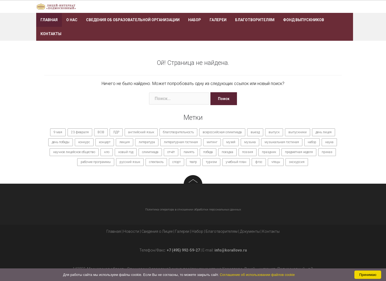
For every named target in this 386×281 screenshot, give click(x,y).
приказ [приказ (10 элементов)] (327, 152)
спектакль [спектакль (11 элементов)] (156, 162)
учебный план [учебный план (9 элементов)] (236, 162)
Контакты (50, 34)
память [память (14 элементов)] (189, 152)
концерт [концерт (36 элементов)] (104, 142)
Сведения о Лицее (157, 231)
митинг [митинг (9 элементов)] (212, 142)
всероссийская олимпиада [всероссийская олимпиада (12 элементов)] (222, 132)
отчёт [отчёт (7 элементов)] (171, 152)
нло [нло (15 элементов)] (106, 152)
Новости (131, 231)
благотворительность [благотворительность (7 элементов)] (178, 132)
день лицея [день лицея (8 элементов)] (324, 132)
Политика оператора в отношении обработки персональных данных (193, 209)
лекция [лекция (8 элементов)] (124, 142)
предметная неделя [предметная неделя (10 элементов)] (299, 152)
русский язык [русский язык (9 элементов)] (130, 162)
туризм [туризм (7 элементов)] (211, 162)
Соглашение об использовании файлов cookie (257, 275)
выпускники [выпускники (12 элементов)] (297, 132)
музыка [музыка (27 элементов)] (250, 142)
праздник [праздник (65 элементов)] (269, 152)
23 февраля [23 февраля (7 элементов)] (80, 132)
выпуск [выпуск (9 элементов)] (274, 132)
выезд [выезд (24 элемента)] (255, 132)
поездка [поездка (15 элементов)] (227, 152)
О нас (71, 20)
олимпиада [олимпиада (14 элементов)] (150, 152)
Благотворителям (254, 20)
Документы (250, 231)
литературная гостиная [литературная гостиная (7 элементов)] (181, 142)
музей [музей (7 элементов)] (230, 142)
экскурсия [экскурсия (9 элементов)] (297, 162)
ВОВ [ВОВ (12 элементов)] (101, 132)
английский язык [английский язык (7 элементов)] (141, 132)
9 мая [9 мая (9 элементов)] (58, 132)
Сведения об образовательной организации (133, 20)
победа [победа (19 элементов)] (208, 152)
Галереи (218, 20)
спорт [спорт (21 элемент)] (176, 162)
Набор (194, 20)
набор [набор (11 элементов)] (312, 142)
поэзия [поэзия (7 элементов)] (247, 152)
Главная (49, 20)
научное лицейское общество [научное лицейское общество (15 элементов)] (74, 152)
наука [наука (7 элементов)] (329, 142)
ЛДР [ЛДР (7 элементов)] (116, 132)
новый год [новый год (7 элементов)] (125, 152)
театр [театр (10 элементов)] (193, 162)
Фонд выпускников (303, 20)
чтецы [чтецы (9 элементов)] (275, 162)
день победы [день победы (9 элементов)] (60, 142)
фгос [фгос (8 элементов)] (258, 162)
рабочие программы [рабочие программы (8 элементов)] (96, 162)
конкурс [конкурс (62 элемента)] (84, 142)
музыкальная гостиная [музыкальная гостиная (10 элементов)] (282, 142)
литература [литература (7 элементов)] (147, 142)
